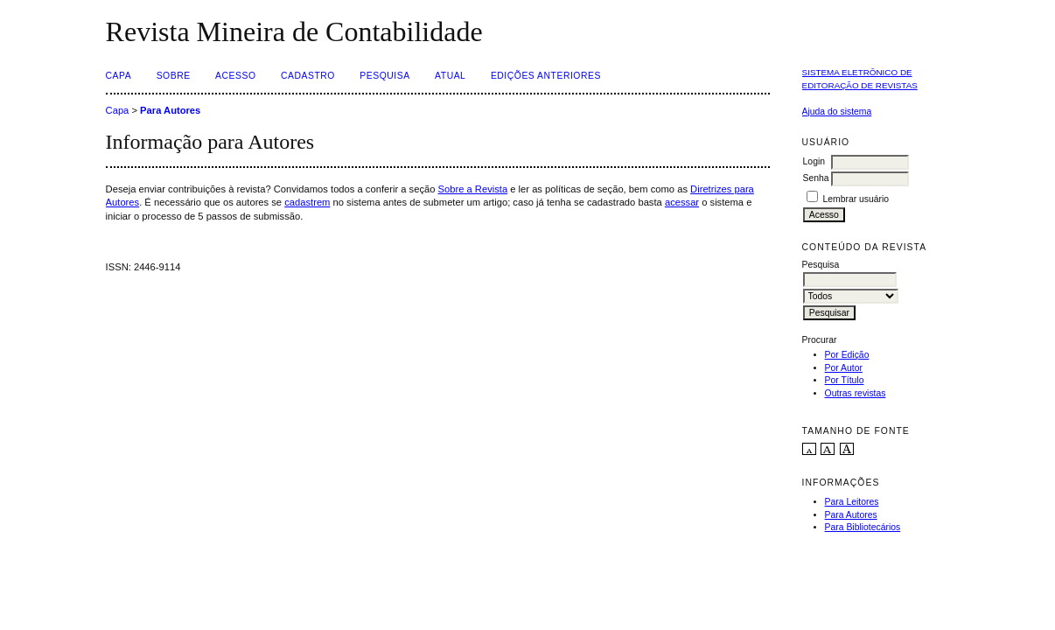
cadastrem (307, 202)
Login (814, 161)
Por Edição (847, 355)
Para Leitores (852, 502)
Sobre (174, 75)
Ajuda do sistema (837, 111)
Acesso (235, 75)
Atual (450, 75)
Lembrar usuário (855, 199)
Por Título (844, 380)
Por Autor (844, 368)
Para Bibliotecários (863, 527)
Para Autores (851, 515)
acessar (682, 202)
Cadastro (308, 75)
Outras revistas (855, 393)
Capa (119, 75)
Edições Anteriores (546, 75)
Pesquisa (384, 75)
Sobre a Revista (473, 189)
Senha (816, 178)
